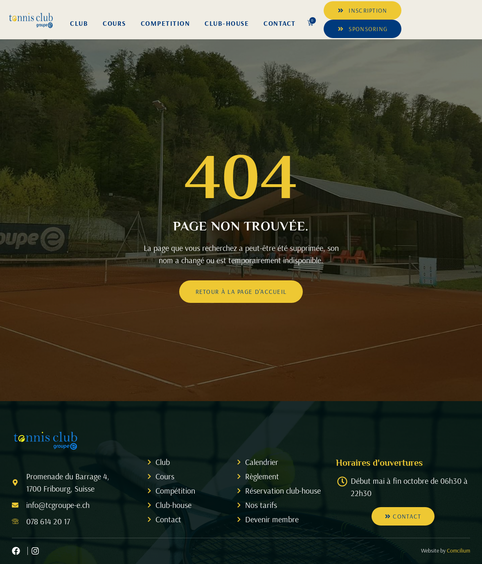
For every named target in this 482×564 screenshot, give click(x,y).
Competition (165, 23)
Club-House (227, 23)
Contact (280, 23)
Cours (114, 23)
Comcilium (458, 550)
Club (79, 23)
